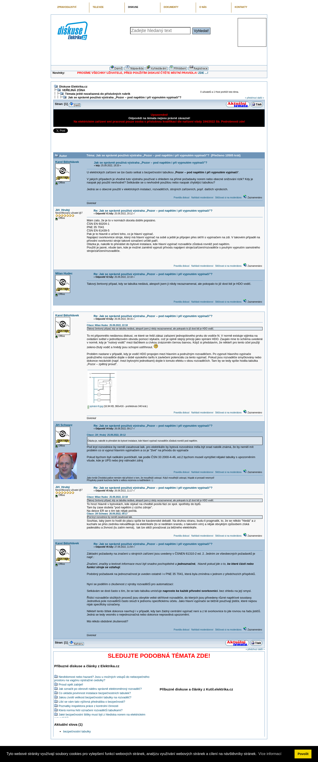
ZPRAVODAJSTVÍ (66, 7)
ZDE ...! (203, 72)
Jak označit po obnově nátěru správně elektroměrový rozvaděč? (100, 688)
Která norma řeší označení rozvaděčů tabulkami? (90, 710)
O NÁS (203, 7)
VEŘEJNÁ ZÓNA (73, 90)
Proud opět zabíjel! (71, 684)
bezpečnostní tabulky (77, 731)
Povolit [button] (303, 754)
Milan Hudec (64, 273)
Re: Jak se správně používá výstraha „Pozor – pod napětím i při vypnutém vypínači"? (153, 210)
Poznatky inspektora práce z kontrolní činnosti (88, 706)
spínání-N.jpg (95, 406)
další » (260, 98)
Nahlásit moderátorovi (202, 197)
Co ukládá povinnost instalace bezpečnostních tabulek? (95, 693)
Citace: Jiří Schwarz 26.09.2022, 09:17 (107, 513)
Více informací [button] (269, 754)
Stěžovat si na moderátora (228, 197)
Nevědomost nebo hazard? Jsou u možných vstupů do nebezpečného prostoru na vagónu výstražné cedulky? (101, 678)
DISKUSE (133, 7)
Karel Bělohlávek (67, 162)
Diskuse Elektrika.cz (73, 86)
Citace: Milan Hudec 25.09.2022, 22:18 (107, 325)
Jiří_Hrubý (62, 210)
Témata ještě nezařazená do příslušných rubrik (97, 93)
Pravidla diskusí (181, 197)
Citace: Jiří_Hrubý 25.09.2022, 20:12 (106, 435)
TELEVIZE (98, 7)
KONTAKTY (241, 7)
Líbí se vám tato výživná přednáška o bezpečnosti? (92, 701)
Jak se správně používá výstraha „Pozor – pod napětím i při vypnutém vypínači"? (124, 97)
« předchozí (251, 98)
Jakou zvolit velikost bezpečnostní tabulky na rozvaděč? (95, 697)
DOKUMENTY (171, 7)
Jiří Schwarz (63, 425)
